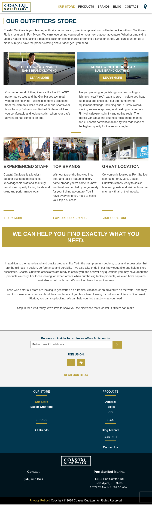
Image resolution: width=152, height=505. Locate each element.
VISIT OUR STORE (114, 218)
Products (86, 6)
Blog (117, 6)
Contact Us (110, 447)
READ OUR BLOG (76, 375)
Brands (104, 6)
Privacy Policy (39, 501)
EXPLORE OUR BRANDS (69, 218)
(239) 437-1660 (33, 479)
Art (110, 412)
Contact (131, 6)
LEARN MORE (13, 218)
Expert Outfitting (41, 407)
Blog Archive (110, 430)
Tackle (110, 407)
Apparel (110, 402)
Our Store (66, 6)
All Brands (41, 430)
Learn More (39, 77)
